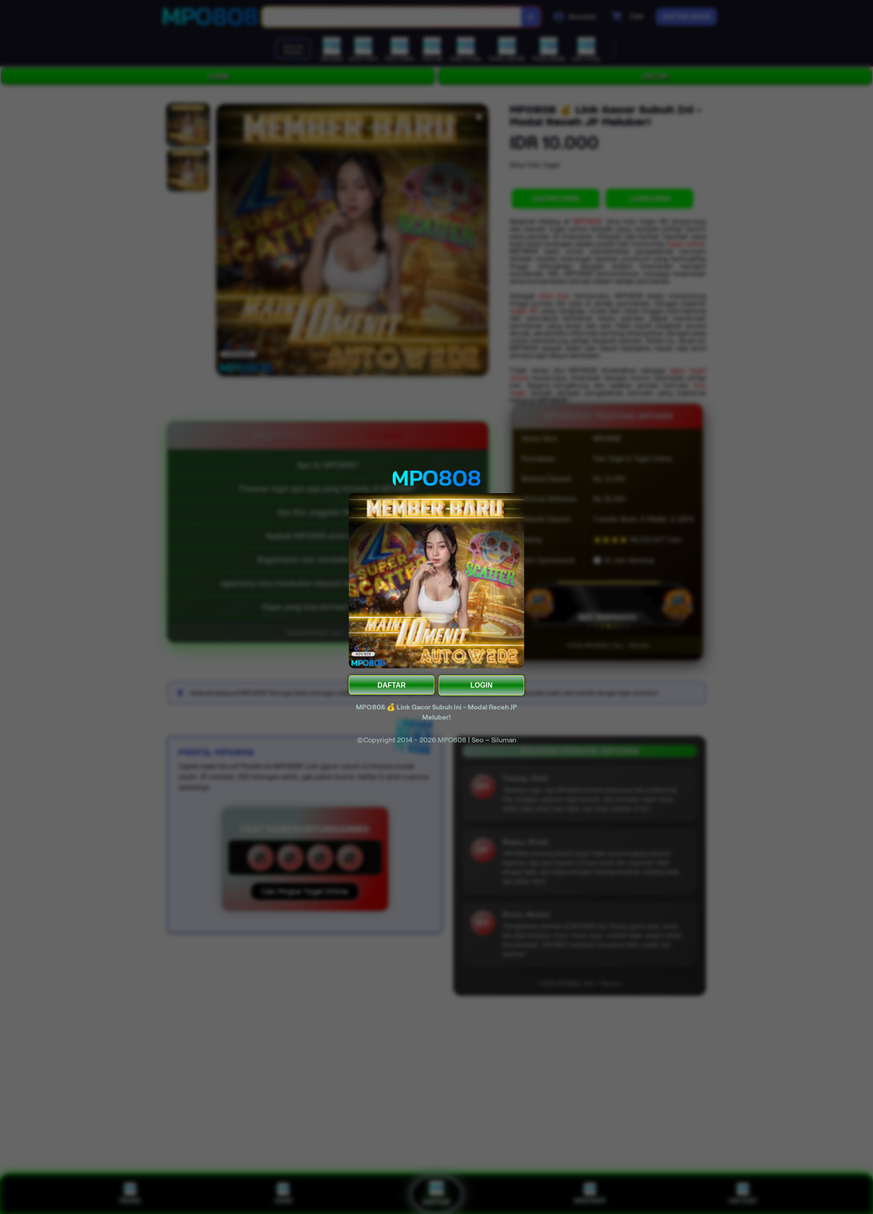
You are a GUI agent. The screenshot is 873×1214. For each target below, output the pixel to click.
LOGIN (481, 685)
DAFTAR (391, 685)
